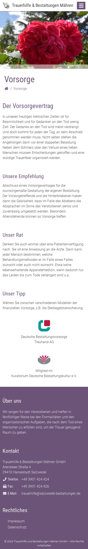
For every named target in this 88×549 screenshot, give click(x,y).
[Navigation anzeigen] (81, 5)
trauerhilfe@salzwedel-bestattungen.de (50, 493)
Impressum (16, 521)
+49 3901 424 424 (35, 479)
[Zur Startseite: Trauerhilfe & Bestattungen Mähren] (6, 5)
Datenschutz (17, 527)
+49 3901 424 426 (35, 486)
